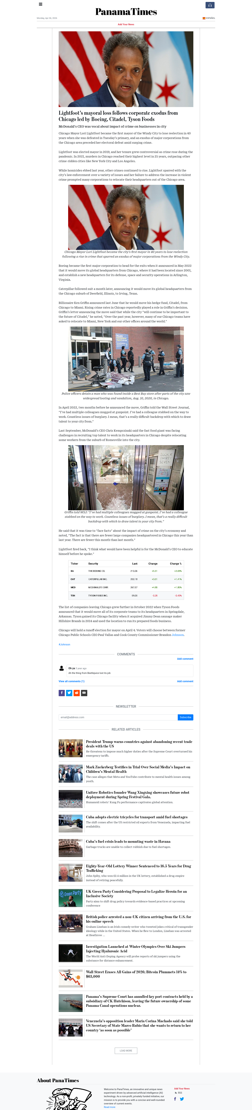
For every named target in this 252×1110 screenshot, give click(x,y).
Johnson (178, 635)
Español (209, 18)
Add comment (185, 658)
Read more (109, 1107)
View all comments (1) (72, 681)
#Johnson (64, 644)
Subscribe (185, 717)
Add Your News (126, 24)
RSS (178, 1093)
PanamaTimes (126, 11)
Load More (126, 1050)
